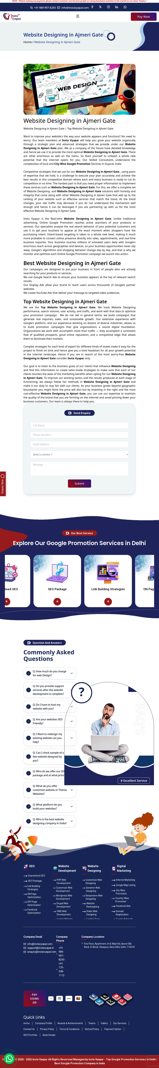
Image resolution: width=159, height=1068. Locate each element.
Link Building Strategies (118, 589)
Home (27, 42)
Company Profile (43, 1023)
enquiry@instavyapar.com (39, 951)
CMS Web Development (62, 913)
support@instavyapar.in (38, 947)
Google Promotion (61, 222)
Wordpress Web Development (62, 897)
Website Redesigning (90, 905)
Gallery (104, 1023)
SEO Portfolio (30, 1035)
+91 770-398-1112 (60, 969)
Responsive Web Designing (92, 897)
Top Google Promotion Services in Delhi (131, 1059)
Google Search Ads (45, 277)
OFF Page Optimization (32, 903)
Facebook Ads (120, 906)
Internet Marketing (123, 880)
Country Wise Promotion (120, 900)
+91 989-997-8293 (43, 7)
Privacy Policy (47, 1029)
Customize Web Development (62, 889)
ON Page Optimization (32, 895)
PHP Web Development (62, 881)
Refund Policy (92, 1029)
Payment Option (112, 1029)
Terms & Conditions (69, 1029)
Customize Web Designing (92, 881)
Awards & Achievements (70, 1023)
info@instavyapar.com (73, 7)
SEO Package (67, 589)
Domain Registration (119, 913)
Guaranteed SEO (34, 876)
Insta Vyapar (31, 218)
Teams (91, 1023)
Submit (79, 483)
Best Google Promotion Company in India (79, 1063)
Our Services (119, 1023)
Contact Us (29, 1029)
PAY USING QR (34, 998)
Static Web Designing (89, 913)
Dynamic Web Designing (91, 889)
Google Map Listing (123, 885)
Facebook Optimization (32, 911)
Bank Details (49, 1035)
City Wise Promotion (119, 892)
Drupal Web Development (61, 905)
